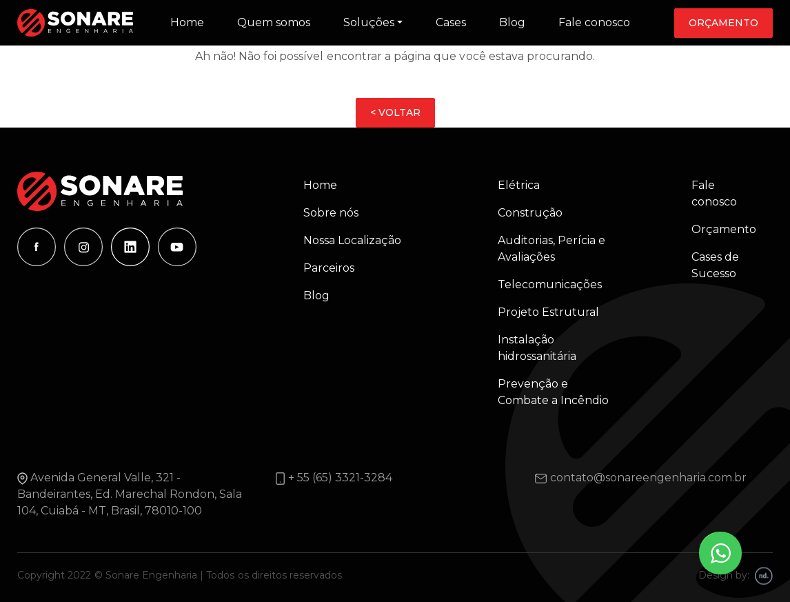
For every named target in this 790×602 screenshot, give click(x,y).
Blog (512, 22)
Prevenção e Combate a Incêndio (553, 392)
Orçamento (723, 23)
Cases (451, 22)
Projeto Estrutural (548, 312)
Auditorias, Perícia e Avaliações (551, 248)
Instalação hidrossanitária (537, 348)
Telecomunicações (550, 284)
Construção (530, 212)
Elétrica (519, 185)
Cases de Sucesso (715, 265)
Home (187, 22)
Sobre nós (330, 212)
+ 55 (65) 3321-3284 (340, 477)
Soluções (368, 22)
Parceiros (328, 267)
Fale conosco (594, 22)
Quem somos (273, 22)
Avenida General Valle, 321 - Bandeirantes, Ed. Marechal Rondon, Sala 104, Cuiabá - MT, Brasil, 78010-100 (129, 494)
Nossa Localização (352, 240)
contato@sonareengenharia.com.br (648, 477)
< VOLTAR (395, 112)
